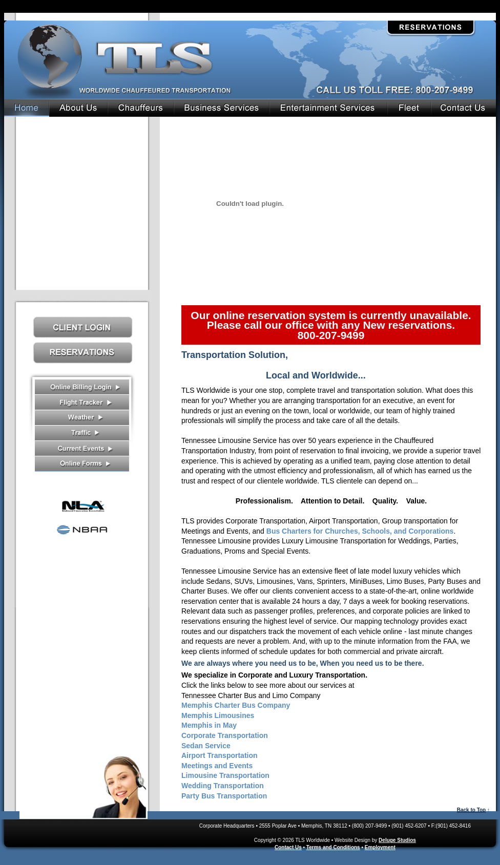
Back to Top (471, 810)
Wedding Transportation (222, 786)
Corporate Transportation (224, 735)
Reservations (430, 27)
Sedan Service (206, 746)
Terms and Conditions (333, 847)
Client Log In (83, 327)
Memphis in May (209, 725)
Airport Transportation (219, 755)
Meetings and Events (217, 766)
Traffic (82, 433)
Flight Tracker (82, 402)
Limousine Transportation (225, 775)
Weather (82, 418)
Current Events (82, 448)
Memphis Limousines (217, 715)
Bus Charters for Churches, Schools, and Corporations (360, 531)
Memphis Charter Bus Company (235, 705)
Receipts (82, 387)
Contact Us (83, 785)
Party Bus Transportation (224, 796)
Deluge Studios (397, 840)
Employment (380, 847)
